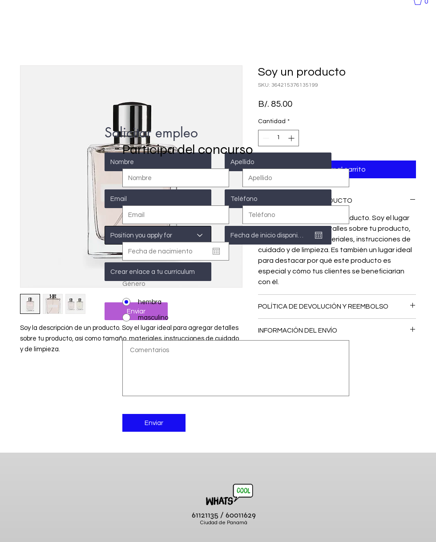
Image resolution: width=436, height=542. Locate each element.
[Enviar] (154, 423)
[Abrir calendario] (216, 251)
